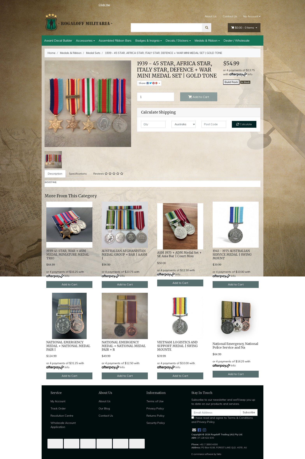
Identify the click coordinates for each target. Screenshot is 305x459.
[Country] (183, 124)
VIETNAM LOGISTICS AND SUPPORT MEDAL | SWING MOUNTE (177, 345)
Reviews (108, 173)
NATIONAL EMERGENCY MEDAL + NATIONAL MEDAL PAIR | (68, 345)
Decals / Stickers (177, 40)
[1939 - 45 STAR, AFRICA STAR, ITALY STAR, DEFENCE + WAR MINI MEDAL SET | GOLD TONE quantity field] (155, 96)
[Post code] (214, 124)
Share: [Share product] (148, 83)
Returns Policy (155, 415)
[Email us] (194, 430)
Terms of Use (155, 401)
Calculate (244, 124)
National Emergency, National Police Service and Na (235, 345)
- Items (243, 28)
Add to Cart (198, 97)
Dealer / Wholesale (236, 40)
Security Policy (155, 423)
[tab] (55, 173)
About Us (210, 16)
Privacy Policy (155, 408)
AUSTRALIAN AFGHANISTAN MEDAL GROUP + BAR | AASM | (124, 254)
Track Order (58, 408)
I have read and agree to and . (222, 420)
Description (55, 173)
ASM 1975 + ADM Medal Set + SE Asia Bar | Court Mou (179, 254)
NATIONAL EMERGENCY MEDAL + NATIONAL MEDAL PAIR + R (124, 345)
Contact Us (230, 16)
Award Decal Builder (58, 40)
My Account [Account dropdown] (250, 16)
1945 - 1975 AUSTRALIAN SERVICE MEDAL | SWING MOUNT (232, 254)
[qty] (153, 124)
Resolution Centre (62, 415)
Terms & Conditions (240, 418)
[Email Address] (215, 412)
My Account (58, 401)
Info (250, 74)
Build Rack (231, 82)
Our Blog (104, 408)
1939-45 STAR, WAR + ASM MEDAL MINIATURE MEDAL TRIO (67, 254)
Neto (219, 454)
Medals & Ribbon (206, 40)
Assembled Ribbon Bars (115, 40)
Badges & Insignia (147, 40)
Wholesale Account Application (63, 425)
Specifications (78, 173)
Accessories (84, 40)
